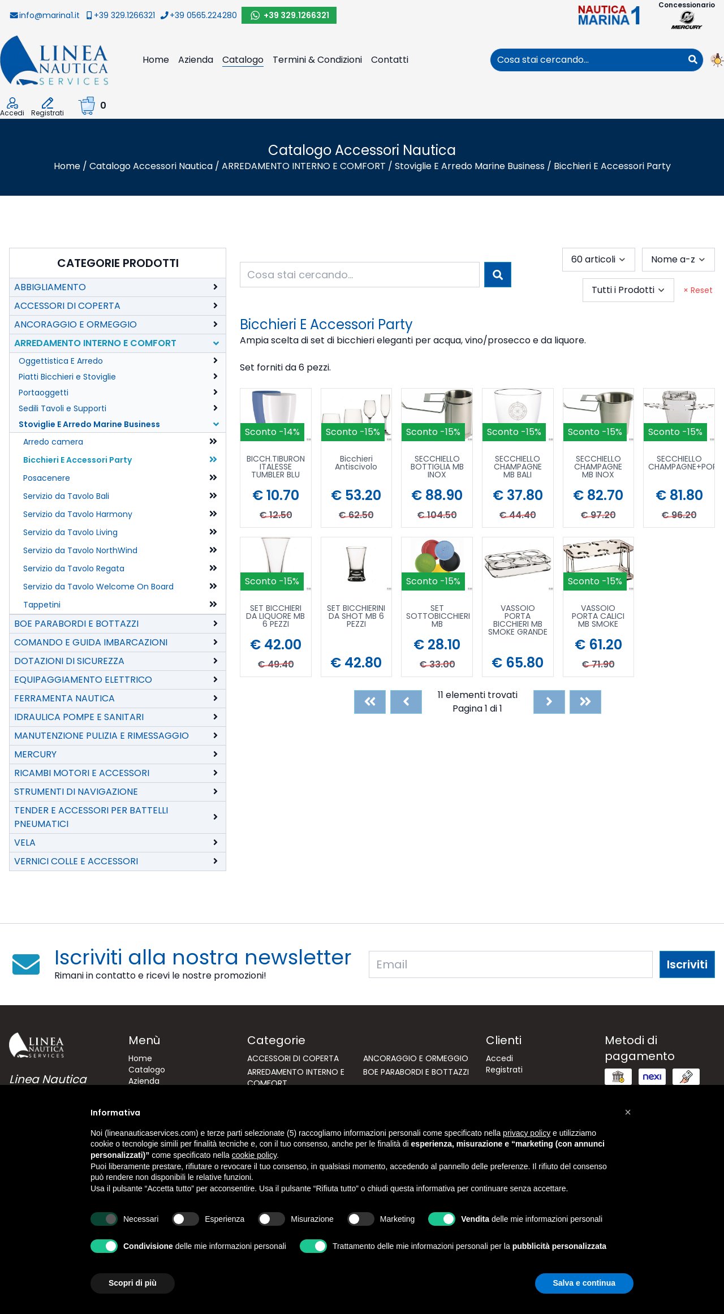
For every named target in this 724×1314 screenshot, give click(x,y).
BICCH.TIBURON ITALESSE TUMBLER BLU (276, 467)
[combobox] (586, 60)
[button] (628, 1112)
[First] (370, 702)
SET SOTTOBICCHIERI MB (438, 617)
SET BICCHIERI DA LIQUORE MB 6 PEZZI (275, 617)
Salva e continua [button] (584, 1282)
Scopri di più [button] (133, 1282)
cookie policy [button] (254, 1155)
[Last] (585, 702)
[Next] (549, 702)
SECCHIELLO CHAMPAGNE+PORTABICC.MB (681, 463)
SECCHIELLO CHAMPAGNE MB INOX (598, 467)
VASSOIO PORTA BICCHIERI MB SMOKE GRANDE (518, 620)
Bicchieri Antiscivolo (356, 463)
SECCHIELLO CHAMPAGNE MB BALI (518, 467)
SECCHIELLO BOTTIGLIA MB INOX (437, 467)
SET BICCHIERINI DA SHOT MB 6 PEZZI (356, 617)
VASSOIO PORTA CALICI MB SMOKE (598, 617)
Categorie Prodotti (118, 263)
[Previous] (406, 702)
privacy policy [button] (526, 1133)
